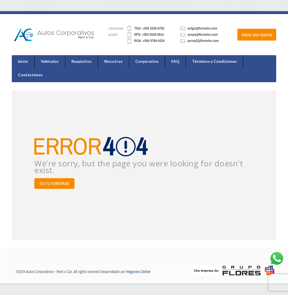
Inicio (23, 61)
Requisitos (81, 61)
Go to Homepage (54, 183)
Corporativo (147, 61)
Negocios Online (138, 271)
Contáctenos (30, 74)
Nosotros (113, 61)
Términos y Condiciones (214, 61)
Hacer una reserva (257, 35)
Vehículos (50, 61)
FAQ (175, 61)
